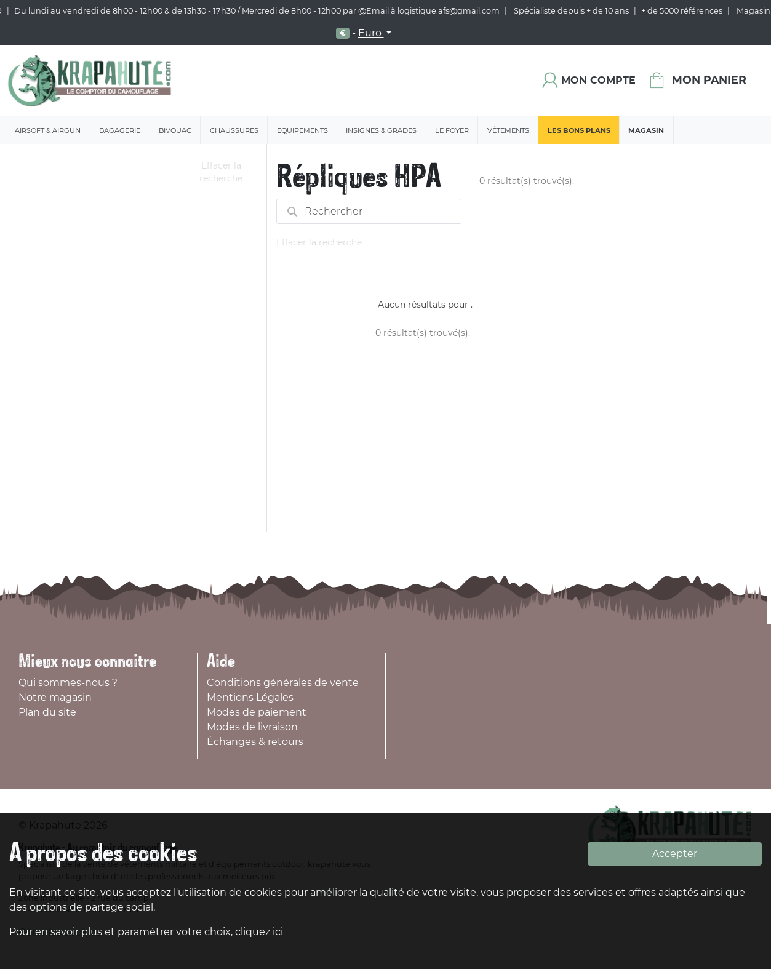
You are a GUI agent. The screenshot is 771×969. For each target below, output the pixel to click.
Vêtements (508, 130)
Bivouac (175, 130)
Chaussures (234, 130)
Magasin (646, 130)
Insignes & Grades (381, 130)
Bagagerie (119, 130)
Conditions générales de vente (283, 682)
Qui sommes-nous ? (68, 682)
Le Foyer (452, 130)
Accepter (674, 853)
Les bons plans (579, 130)
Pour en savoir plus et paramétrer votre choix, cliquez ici (146, 932)
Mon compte (598, 80)
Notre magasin (55, 697)
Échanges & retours (255, 742)
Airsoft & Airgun (48, 130)
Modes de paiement (256, 712)
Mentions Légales (250, 697)
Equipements (302, 130)
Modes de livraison (252, 727)
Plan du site (47, 712)
